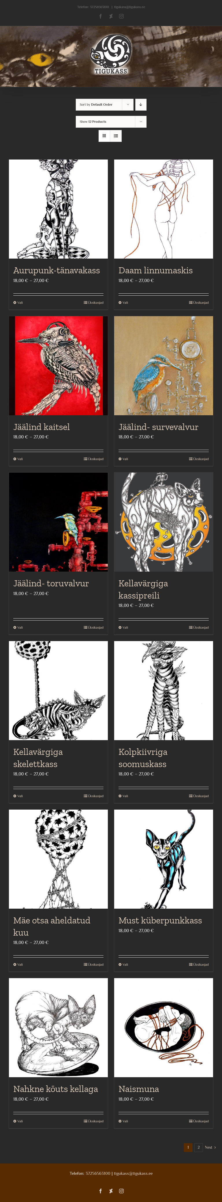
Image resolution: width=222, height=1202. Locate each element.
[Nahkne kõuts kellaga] (58, 1027)
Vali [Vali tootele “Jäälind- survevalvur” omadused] (125, 459)
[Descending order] (141, 105)
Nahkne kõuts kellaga (55, 1088)
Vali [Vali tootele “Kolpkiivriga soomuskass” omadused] (125, 796)
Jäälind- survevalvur (159, 426)
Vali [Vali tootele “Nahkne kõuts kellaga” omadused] (20, 1121)
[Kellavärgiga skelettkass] (58, 690)
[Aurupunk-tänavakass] (58, 209)
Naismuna (139, 1088)
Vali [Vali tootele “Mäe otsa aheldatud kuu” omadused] (20, 965)
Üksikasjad (95, 303)
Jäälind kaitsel (41, 426)
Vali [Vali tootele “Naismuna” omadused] (125, 1121)
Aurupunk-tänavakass (56, 270)
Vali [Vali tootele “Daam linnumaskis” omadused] (125, 303)
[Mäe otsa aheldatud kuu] (58, 859)
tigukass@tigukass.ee (129, 7)
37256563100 (99, 7)
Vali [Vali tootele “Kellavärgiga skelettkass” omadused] (20, 796)
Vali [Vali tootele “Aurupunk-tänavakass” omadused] (20, 303)
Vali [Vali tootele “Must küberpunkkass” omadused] (125, 965)
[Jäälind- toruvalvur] (58, 522)
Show (93, 122)
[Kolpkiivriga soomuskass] (163, 690)
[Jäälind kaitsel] (58, 365)
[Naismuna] (163, 1027)
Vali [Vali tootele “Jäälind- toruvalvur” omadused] (20, 627)
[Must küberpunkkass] (163, 859)
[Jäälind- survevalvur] (163, 365)
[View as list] (115, 136)
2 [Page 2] (199, 1147)
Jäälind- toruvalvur (51, 583)
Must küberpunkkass (160, 920)
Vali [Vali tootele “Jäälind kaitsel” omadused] (20, 459)
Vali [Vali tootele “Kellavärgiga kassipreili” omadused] (125, 627)
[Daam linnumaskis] (163, 209)
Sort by (96, 105)
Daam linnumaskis (156, 270)
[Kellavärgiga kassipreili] (163, 522)
